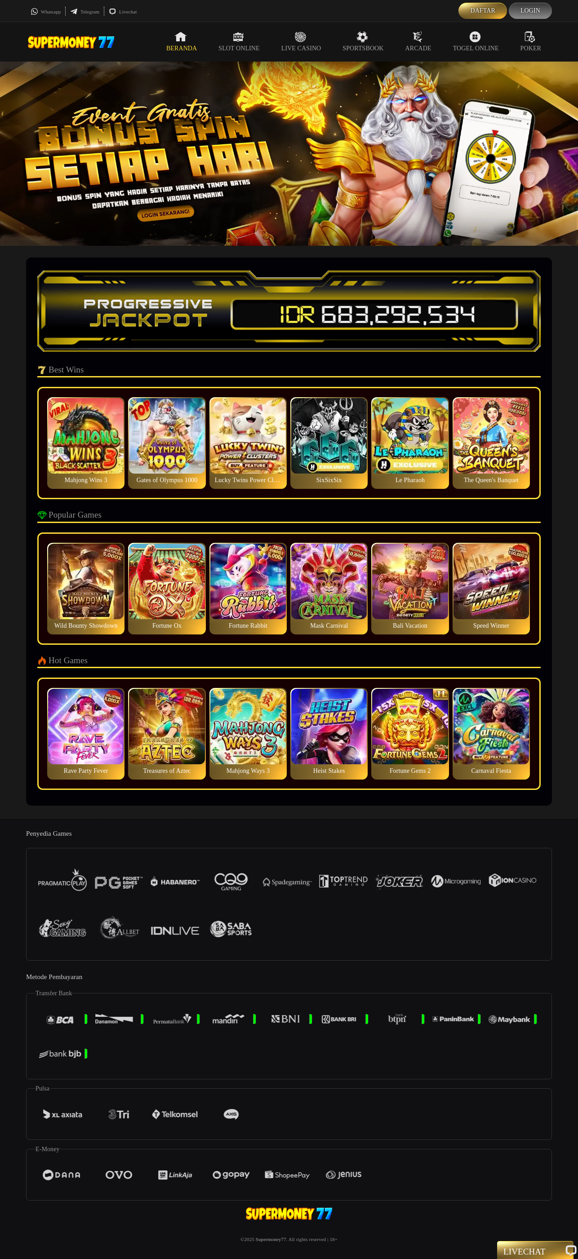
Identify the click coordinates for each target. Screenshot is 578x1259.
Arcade (418, 41)
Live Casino (301, 41)
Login (530, 10)
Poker (530, 41)
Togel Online (476, 41)
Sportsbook (362, 41)
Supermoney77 (271, 1239)
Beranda (181, 41)
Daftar (482, 10)
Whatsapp (46, 11)
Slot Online (238, 41)
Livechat (123, 11)
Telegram (84, 11)
